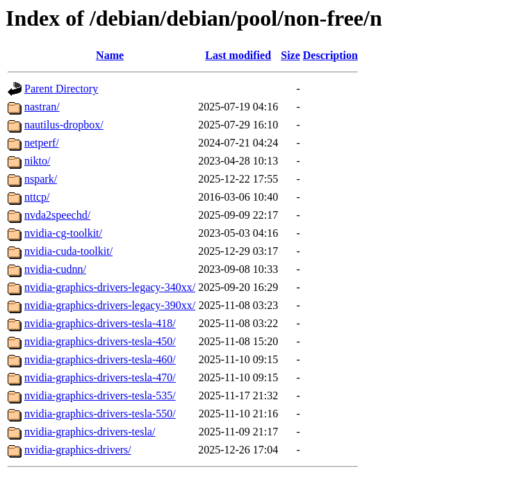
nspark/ (40, 179)
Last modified (238, 55)
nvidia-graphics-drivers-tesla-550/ (100, 413)
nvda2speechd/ (57, 215)
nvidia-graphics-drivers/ (77, 450)
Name (110, 55)
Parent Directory (61, 88)
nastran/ (42, 106)
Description (330, 55)
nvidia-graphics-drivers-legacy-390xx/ (109, 305)
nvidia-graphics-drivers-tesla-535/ (100, 395)
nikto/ (37, 161)
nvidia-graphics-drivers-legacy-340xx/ (109, 287)
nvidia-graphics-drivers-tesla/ (89, 432)
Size (290, 55)
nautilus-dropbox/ (64, 125)
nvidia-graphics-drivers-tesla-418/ (100, 323)
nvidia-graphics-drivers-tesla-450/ (100, 341)
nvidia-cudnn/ (55, 269)
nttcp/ (36, 197)
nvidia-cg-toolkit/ (63, 233)
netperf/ (41, 143)
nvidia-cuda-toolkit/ (68, 251)
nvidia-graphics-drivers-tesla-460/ (100, 359)
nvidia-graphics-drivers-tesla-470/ (100, 377)
